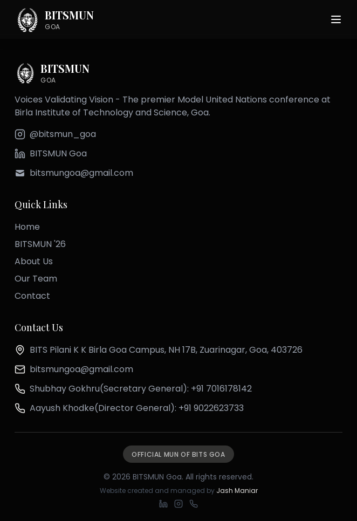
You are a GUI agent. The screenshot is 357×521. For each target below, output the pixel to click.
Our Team (36, 278)
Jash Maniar (237, 490)
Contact (32, 296)
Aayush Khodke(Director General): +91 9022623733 (137, 408)
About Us (34, 261)
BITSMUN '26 (40, 244)
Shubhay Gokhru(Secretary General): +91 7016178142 (141, 388)
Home (27, 227)
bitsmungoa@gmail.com (81, 369)
